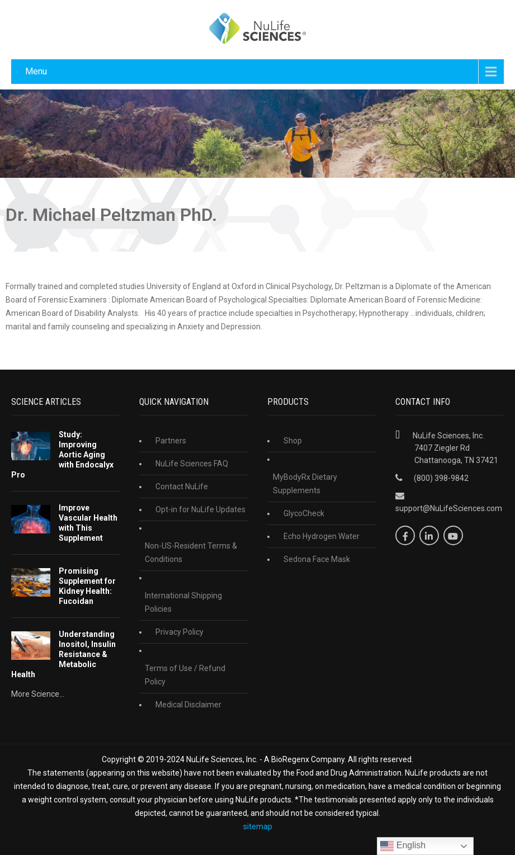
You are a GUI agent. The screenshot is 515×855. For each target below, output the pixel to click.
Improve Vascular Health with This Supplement (88, 522)
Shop (293, 440)
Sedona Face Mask (317, 559)
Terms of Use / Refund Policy (185, 675)
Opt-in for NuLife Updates (200, 509)
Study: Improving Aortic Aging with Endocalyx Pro (62, 454)
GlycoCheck (304, 513)
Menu (36, 71)
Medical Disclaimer (188, 704)
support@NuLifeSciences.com (448, 508)
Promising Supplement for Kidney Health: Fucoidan (87, 586)
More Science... (37, 693)
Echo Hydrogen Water (322, 536)
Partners (170, 440)
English (403, 846)
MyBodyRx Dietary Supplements (305, 484)
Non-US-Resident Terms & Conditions (191, 552)
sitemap (257, 826)
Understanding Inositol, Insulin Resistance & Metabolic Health (63, 654)
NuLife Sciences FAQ (191, 463)
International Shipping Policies (183, 602)
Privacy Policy (179, 631)
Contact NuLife (181, 486)
